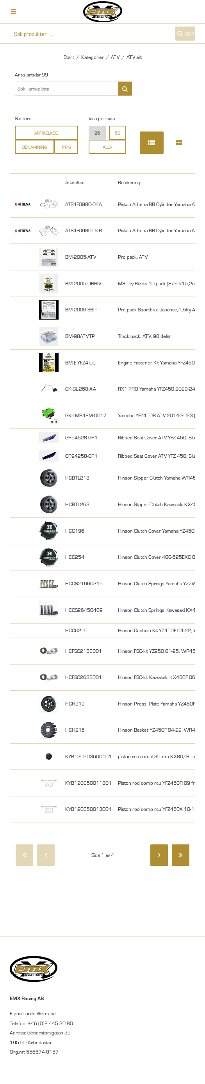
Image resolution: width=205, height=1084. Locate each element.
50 (117, 133)
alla (107, 147)
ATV (115, 56)
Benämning (34, 147)
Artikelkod (46, 133)
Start (69, 56)
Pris (66, 147)
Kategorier (92, 56)
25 (97, 133)
